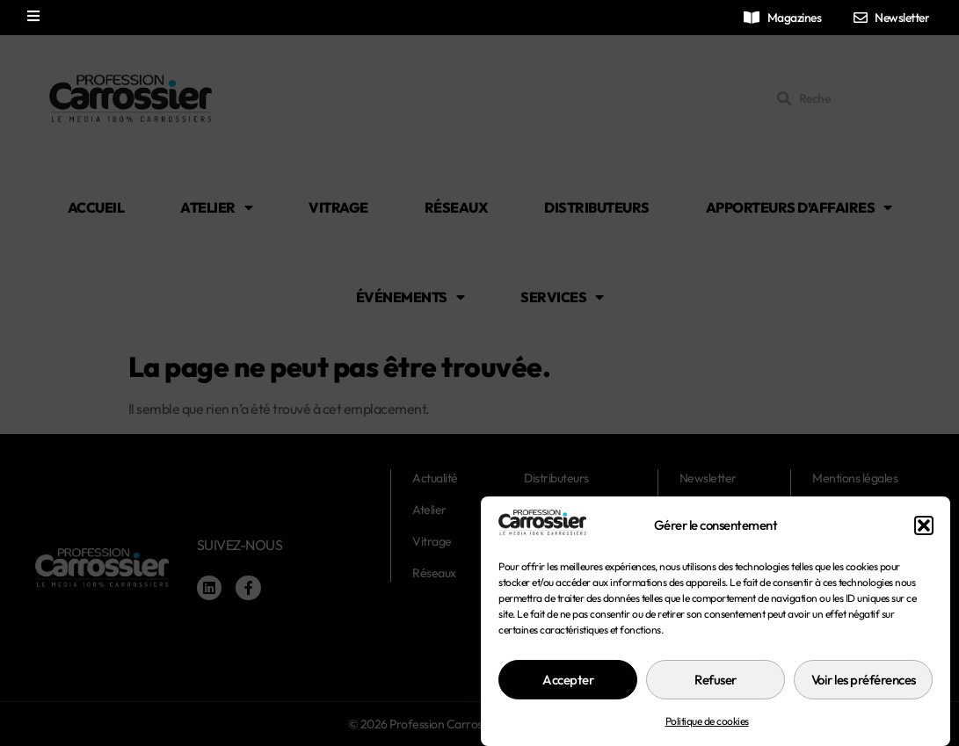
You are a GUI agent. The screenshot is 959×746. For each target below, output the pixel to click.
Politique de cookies (707, 737)
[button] (924, 542)
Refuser (715, 696)
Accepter (567, 696)
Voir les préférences (863, 696)
